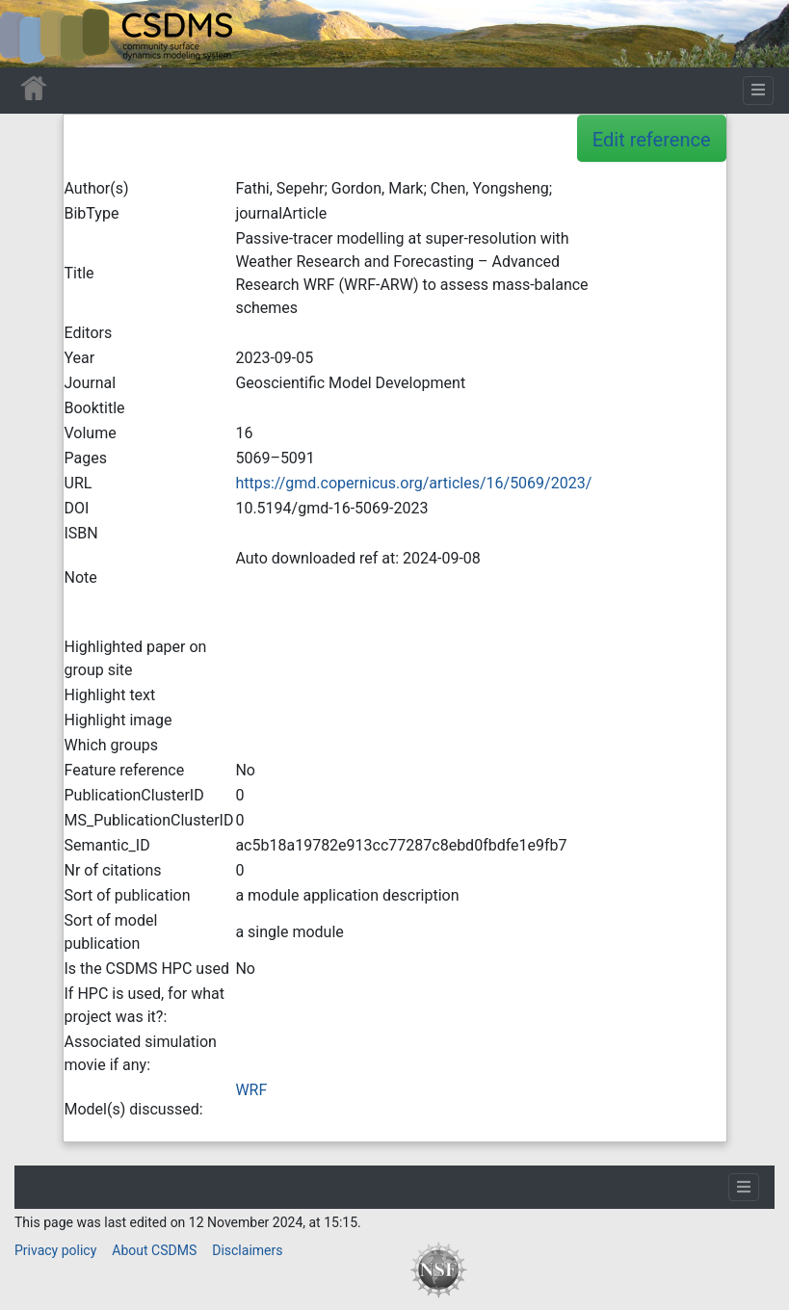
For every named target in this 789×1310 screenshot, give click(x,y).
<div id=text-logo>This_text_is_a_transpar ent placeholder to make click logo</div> (30, 33)
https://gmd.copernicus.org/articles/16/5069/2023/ (413, 483)
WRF (251, 1090)
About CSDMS (154, 1250)
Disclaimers (247, 1250)
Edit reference (651, 139)
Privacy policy (55, 1250)
